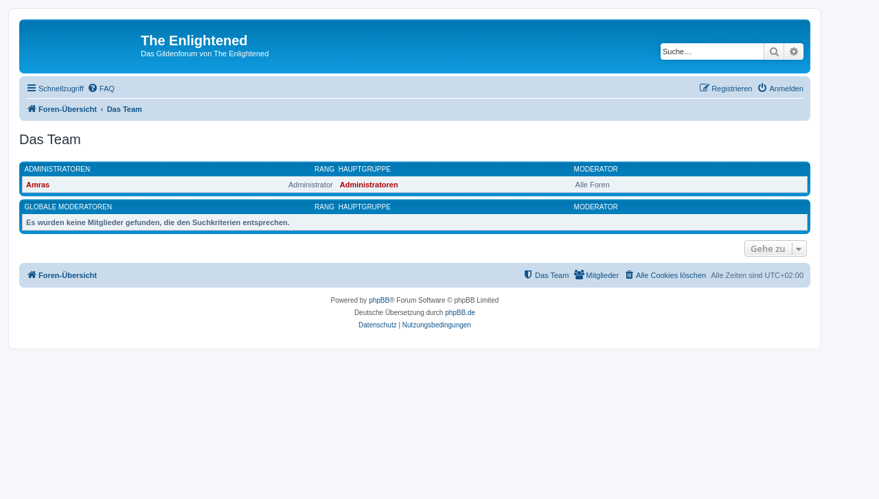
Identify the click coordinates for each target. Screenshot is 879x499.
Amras (37, 185)
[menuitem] (101, 88)
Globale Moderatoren (68, 207)
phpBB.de (460, 312)
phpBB (379, 300)
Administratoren (58, 169)
